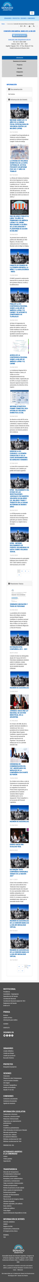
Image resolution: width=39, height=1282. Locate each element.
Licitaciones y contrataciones (11, 1181)
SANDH (5, 1224)
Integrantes (19, 72)
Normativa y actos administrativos (13, 1178)
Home (3, 24)
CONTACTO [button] (6, 1028)
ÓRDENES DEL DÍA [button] (8, 1145)
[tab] (19, 89)
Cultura (5, 1156)
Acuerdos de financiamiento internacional (11, 1196)
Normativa (20, 75)
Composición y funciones (10, 1114)
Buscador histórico (8, 1058)
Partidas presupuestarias (10, 1185)
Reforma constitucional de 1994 (12, 1141)
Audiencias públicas (9, 1208)
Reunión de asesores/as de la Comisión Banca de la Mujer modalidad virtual (19, 924)
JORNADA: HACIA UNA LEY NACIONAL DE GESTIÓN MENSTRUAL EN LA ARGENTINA (19, 713)
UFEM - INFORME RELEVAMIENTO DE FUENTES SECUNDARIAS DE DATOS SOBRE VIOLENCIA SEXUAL (19, 547)
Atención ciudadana (9, 1222)
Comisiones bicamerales (10, 1101)
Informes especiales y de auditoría (12, 1204)
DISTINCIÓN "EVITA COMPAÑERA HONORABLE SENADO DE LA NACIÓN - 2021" (19, 872)
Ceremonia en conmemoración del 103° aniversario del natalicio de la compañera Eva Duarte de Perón (19, 769)
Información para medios (10, 1020)
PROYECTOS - (16, 18)
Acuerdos (6, 1125)
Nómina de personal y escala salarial (13, 1188)
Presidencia (6, 992)
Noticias (5, 1015)
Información (19, 58)
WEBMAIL (6, 1235)
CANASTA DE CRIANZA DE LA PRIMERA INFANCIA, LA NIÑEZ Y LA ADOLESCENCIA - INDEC (19, 268)
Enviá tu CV (6, 1005)
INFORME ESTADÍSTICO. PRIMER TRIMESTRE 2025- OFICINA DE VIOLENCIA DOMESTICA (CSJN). (19, 409)
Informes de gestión (8, 1201)
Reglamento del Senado (10, 1003)
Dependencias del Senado (10, 996)
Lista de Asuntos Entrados (10, 1080)
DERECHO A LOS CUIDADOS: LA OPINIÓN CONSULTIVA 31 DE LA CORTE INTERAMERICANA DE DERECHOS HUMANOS (19, 455)
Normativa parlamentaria (10, 1176)
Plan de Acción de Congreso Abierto (13, 1199)
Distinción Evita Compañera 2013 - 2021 (18, 648)
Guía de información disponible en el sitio (13, 1213)
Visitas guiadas (7, 1159)
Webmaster (20, 1270)
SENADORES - (8, 18)
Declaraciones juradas (9, 1192)
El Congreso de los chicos (10, 1231)
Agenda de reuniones (9, 1103)
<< (19, 966)
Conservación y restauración (11, 1229)
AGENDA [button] (5, 1024)
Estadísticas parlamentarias (11, 1128)
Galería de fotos (7, 1018)
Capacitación (7, 1161)
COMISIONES (31, 18)
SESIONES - (24, 18)
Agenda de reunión (19, 35)
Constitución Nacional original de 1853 (13, 1001)
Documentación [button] (16, 89)
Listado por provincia (9, 1056)
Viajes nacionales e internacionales (13, 1183)
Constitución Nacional (9, 999)
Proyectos (19, 65)
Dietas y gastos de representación (12, 1190)
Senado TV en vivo (8, 1090)
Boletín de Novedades (9, 1087)
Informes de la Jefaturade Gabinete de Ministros (10, 1136)
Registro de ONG (8, 1226)
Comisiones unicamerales (10, 1099)
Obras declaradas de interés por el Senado (14, 1130)
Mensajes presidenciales (10, 1132)
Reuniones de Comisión (19, 61)
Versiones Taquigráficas (10, 1085)
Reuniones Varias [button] (16, 584)
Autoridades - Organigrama (11, 994)
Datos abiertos (7, 1206)
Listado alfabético (8, 1051)
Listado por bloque (8, 1053)
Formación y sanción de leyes (11, 1116)
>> (19, 575)
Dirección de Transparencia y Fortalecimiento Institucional (11, 1173)
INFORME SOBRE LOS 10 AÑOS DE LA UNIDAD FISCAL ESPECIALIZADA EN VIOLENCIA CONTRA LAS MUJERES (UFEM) (19, 124)
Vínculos (19, 68)
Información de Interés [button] (18, 99)
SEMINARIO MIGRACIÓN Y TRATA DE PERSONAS (19, 605)
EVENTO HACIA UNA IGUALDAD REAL (17, 845)
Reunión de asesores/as (19, 688)
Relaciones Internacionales (11, 1119)
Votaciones (6, 1076)
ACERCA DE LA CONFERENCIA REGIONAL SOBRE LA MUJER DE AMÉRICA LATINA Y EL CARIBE (18, 359)
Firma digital (6, 1210)
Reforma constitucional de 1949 (12, 1139)
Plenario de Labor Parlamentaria (12, 1078)
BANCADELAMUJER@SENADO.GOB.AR (19, 40)
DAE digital (6, 1083)
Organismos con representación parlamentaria (12, 1122)
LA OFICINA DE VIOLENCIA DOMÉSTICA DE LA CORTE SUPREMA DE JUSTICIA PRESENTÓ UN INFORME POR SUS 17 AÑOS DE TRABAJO (19, 166)
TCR (4, 1237)
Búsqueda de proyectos (10, 1067)
